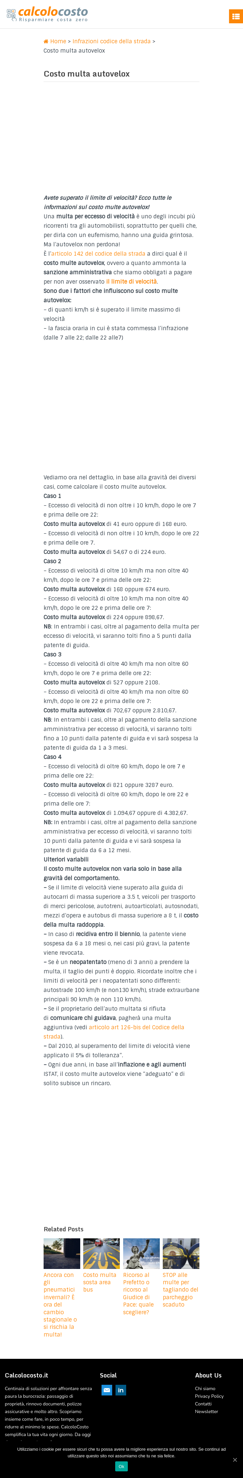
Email (107, 1390)
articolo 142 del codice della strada (98, 253)
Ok (121, 1466)
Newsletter (206, 1411)
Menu (236, 16)
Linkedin (121, 1390)
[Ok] (234, 1459)
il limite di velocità (131, 281)
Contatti (203, 1404)
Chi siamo (205, 1388)
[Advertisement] (121, 140)
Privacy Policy (209, 1396)
